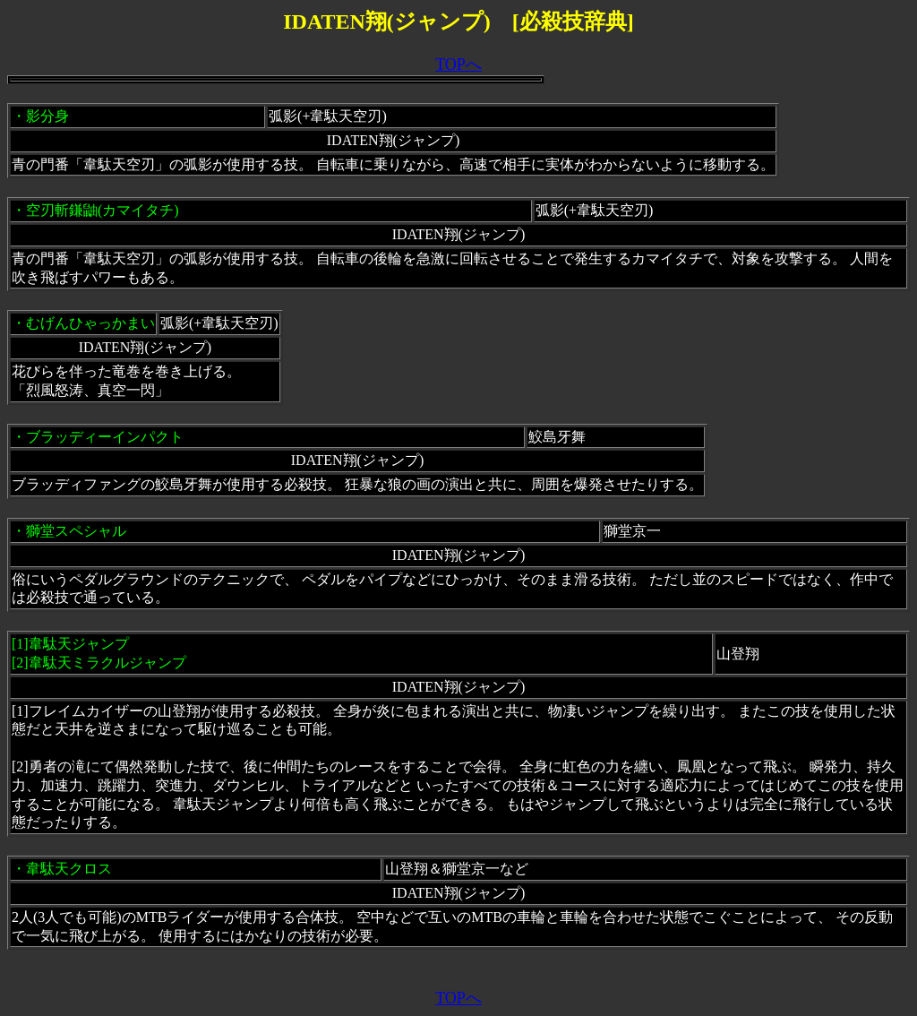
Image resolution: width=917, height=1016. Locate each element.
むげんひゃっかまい (90, 323)
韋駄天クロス (69, 868)
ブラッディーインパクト (105, 436)
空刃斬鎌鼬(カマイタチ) (102, 210)
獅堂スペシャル (76, 530)
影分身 (47, 116)
